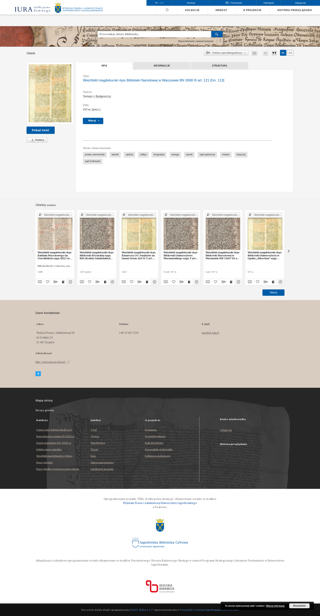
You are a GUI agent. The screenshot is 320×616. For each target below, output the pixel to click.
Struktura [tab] (219, 65)
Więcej (273, 292)
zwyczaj (241, 154)
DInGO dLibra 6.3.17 (142, 609)
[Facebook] (38, 374)
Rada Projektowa (154, 442)
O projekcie (252, 10)
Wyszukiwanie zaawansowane (196, 41)
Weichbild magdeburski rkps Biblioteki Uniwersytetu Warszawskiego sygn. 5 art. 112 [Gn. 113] (180, 255)
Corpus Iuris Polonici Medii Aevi (54, 429)
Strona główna (45, 410)
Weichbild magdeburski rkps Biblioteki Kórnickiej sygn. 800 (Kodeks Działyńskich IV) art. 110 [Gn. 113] (96, 255)
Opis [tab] (104, 65)
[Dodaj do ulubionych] (265, 53)
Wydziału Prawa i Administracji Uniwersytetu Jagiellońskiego (160, 503)
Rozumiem (299, 605)
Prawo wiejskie (44, 462)
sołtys (143, 154)
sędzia (129, 154)
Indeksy (221, 10)
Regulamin (151, 429)
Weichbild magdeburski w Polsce (54, 455)
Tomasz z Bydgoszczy (97, 96)
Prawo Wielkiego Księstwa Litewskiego (57, 468)
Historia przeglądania (294, 10)
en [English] (161, 3)
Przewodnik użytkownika (159, 449)
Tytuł (94, 429)
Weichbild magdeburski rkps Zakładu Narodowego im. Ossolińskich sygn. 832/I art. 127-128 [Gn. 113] (55, 255)
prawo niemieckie (95, 154)
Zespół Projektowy (155, 436)
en (290, 53)
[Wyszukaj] (217, 34)
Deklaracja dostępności (157, 455)
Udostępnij (268, 3)
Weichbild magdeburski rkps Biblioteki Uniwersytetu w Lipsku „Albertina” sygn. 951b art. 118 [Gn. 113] (264, 255)
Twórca (95, 436)
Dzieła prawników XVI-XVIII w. (53, 442)
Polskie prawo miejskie (49, 449)
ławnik (115, 154)
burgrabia (158, 154)
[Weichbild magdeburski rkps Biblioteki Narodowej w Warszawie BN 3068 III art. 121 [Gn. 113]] (50, 93)
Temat (94, 449)
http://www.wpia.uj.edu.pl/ (53, 362)
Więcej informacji (275, 606)
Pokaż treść (40, 130)
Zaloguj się (226, 430)
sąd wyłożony (207, 154)
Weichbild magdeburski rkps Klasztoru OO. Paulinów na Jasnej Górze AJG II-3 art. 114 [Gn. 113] (139, 255)
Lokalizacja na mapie (102, 468)
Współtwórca (98, 442)
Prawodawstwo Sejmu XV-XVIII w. (55, 436)
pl (283, 53)
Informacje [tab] (162, 65)
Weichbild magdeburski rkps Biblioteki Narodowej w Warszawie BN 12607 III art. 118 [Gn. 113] (223, 255)
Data (93, 455)
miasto (226, 154)
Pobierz (37, 140)
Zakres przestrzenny (102, 462)
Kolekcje (192, 10)
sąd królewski (92, 161)
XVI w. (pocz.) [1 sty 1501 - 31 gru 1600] (91, 109)
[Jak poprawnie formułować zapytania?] (220, 41)
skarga (175, 154)
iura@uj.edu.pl (210, 333)
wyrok (189, 154)
